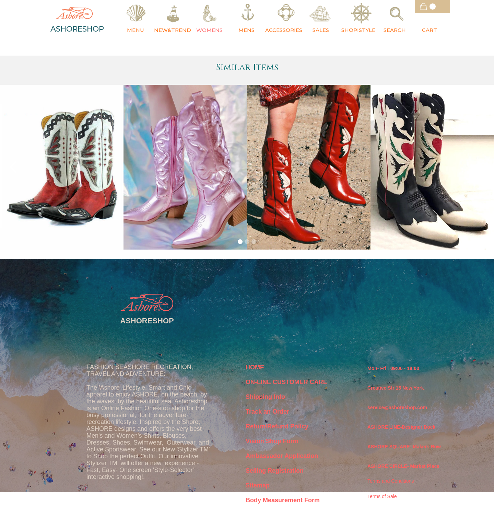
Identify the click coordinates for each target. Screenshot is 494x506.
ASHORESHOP (77, 29)
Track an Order (267, 411)
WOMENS (209, 30)
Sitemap (258, 485)
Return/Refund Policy (277, 426)
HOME (255, 367)
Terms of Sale (382, 496)
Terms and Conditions (390, 481)
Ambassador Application (282, 455)
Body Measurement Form (283, 500)
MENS (246, 30)
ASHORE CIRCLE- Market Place (403, 466)
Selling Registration (275, 470)
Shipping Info (265, 396)
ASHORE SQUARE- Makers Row (404, 446)
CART (429, 30)
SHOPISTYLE (358, 30)
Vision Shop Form (272, 441)
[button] (432, 6)
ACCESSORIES (283, 30)
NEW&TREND (172, 30)
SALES (321, 30)
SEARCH (395, 30)
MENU (135, 30)
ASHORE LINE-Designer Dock (401, 427)
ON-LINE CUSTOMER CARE (286, 382)
